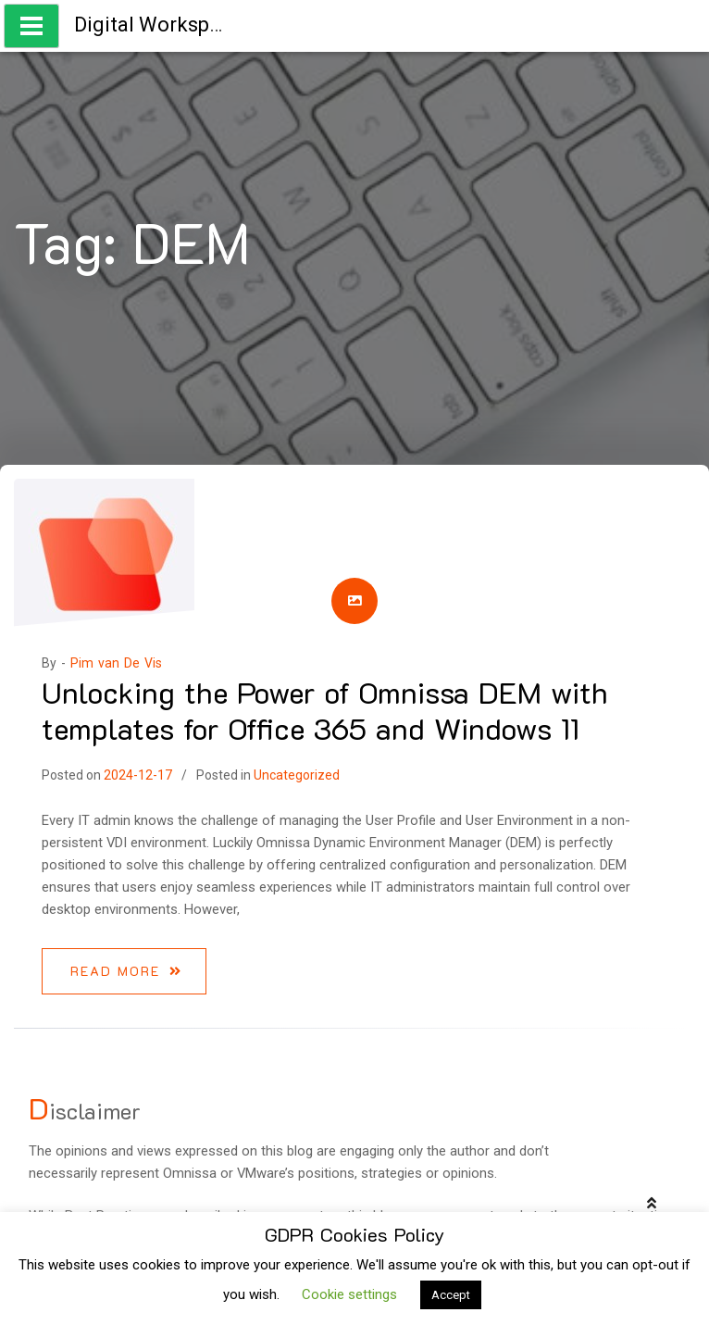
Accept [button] (450, 1295)
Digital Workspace (158, 24)
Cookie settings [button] (349, 1294)
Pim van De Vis (116, 663)
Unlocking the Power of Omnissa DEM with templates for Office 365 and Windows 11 (325, 709)
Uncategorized (297, 775)
